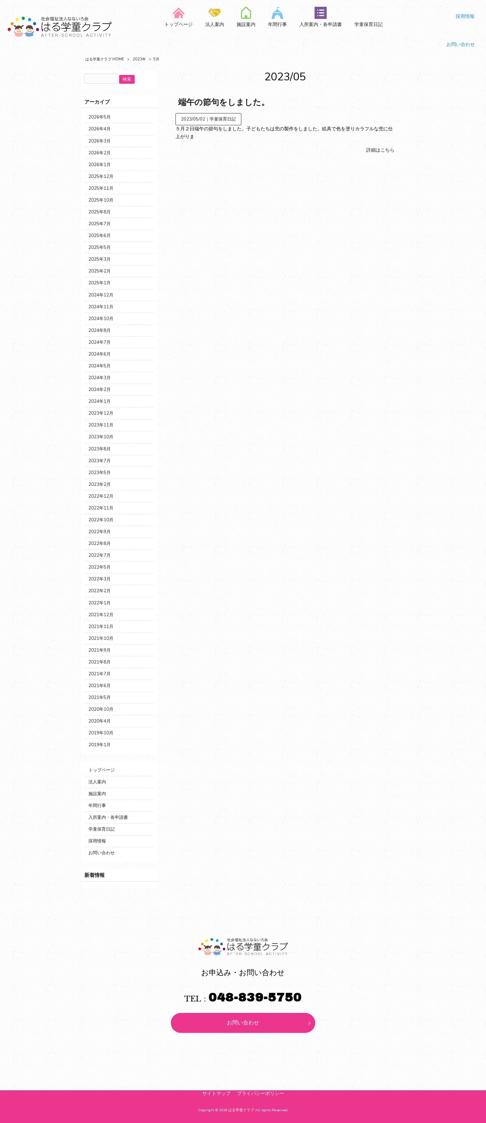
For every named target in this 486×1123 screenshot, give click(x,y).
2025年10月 (100, 200)
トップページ (101, 770)
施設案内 (97, 793)
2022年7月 (99, 555)
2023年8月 (99, 449)
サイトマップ (216, 1093)
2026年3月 (99, 141)
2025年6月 (99, 235)
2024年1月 (99, 401)
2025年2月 (99, 271)
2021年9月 (99, 650)
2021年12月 (100, 614)
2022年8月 (99, 543)
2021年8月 (99, 662)
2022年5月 (99, 567)
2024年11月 (100, 307)
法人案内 (97, 782)
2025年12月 (100, 176)
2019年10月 (100, 733)
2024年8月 (99, 330)
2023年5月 (99, 472)
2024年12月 (100, 295)
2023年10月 (100, 437)
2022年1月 (99, 603)
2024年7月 (99, 342)
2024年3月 (99, 377)
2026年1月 (99, 164)
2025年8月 (99, 212)
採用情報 (97, 841)
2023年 (139, 59)
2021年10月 (100, 638)
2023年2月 (99, 484)
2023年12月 (100, 413)
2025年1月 (99, 283)
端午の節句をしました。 (223, 102)
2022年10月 (100, 520)
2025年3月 (99, 259)
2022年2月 (99, 590)
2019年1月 (99, 744)
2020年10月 (100, 709)
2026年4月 (99, 129)
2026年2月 (99, 153)
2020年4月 (99, 721)
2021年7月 (99, 674)
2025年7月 (99, 223)
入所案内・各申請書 (108, 817)
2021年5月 (99, 697)
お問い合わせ (101, 853)
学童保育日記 (223, 119)
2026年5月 (99, 117)
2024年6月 (99, 354)
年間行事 (97, 805)
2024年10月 (100, 318)
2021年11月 (100, 626)
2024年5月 (99, 366)
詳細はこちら (380, 150)
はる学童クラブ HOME (104, 59)
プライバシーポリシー (260, 1093)
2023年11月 (100, 425)
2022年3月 (99, 579)
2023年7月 (99, 461)
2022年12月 (100, 496)
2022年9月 (99, 531)
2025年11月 (100, 188)
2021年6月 (99, 685)
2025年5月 (99, 247)
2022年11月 (100, 508)
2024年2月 (99, 389)
